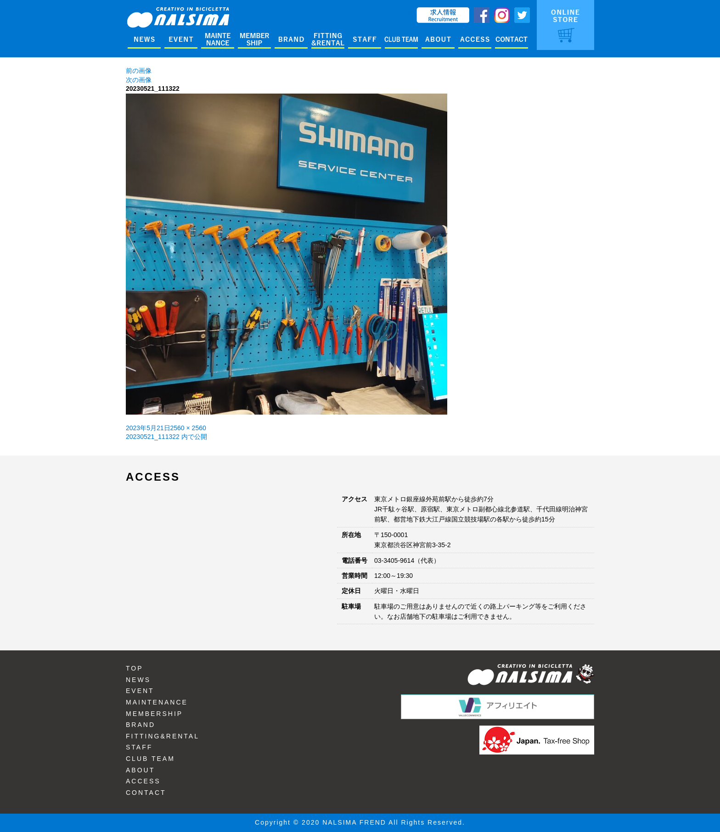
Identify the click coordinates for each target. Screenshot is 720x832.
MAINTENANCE (157, 702)
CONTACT (146, 792)
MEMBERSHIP (154, 713)
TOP (134, 668)
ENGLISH (398, 11)
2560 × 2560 (188, 428)
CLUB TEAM (150, 758)
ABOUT (140, 770)
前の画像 (139, 70)
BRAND (140, 724)
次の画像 (139, 79)
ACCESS (143, 781)
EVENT (140, 690)
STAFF (139, 747)
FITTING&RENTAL (162, 736)
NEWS (138, 679)
